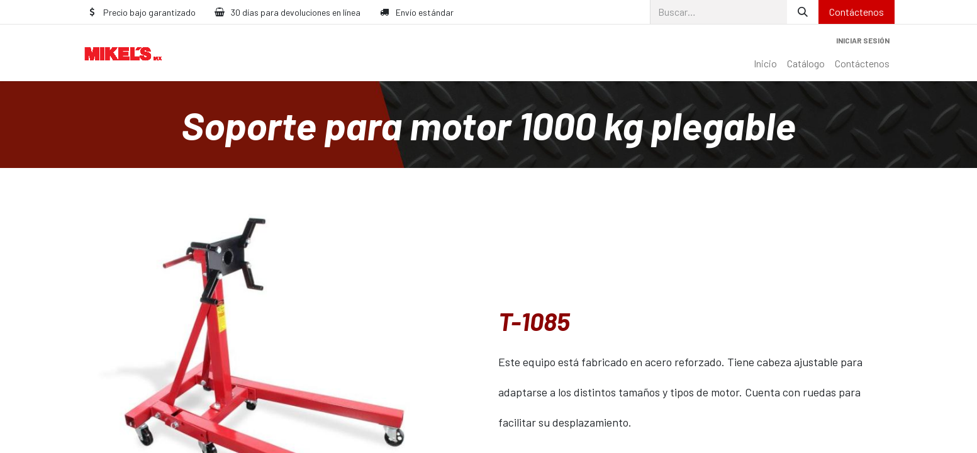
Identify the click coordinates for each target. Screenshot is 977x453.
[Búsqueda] (802, 12)
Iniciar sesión (863, 40)
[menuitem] (765, 63)
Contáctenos (856, 12)
